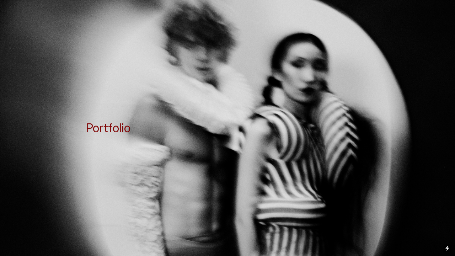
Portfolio (108, 128)
